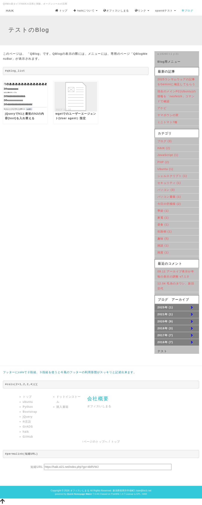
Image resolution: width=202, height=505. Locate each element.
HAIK (10, 10)
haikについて (85, 10)
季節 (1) (163, 210)
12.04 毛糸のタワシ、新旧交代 (175, 286)
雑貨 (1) (163, 252)
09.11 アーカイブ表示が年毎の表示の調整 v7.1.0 (175, 274)
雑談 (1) (163, 245)
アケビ (161, 108)
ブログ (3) (164, 141)
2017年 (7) (165, 335)
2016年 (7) (165, 342)
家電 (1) (163, 217)
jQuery (28, 416)
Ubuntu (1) (165, 169)
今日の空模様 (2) (169, 203)
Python (28, 406)
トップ (61, 10)
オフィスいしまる (116, 10)
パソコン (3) (166, 189)
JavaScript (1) (167, 155)
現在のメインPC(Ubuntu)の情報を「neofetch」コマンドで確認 (176, 96)
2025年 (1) (165, 307)
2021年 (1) (165, 314)
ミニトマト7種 (167, 122)
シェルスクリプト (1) (172, 175)
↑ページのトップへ (95, 441)
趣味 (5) (163, 238)
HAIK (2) (163, 148)
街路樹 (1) (164, 231)
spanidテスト (165, 10)
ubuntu (28, 401)
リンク (142, 10)
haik (26, 431)
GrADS (28, 426)
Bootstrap (30, 411)
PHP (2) (163, 162)
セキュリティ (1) (169, 182)
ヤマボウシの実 (168, 115)
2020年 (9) (165, 321)
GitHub (28, 436)
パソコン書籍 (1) (169, 196)
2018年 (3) (165, 328)
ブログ (187, 10)
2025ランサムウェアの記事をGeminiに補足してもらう (176, 82)
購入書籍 (62, 406)
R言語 (27, 421)
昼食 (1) (163, 224)
